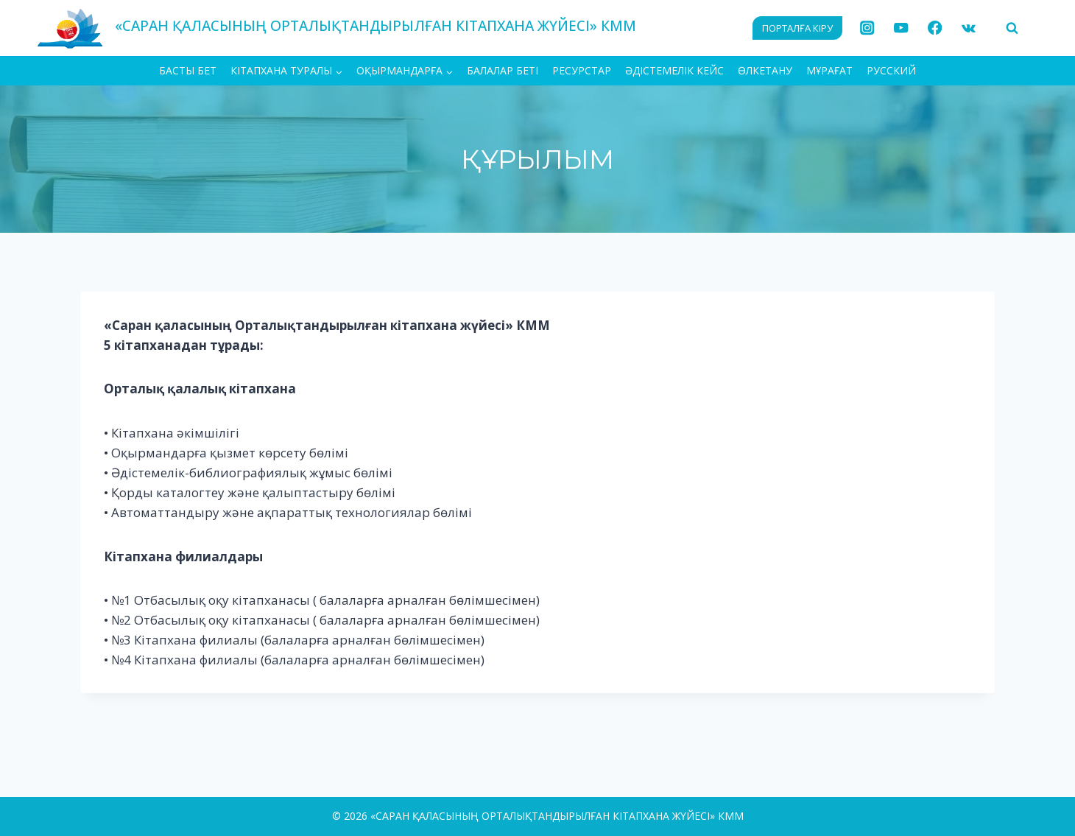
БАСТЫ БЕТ (187, 70)
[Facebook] (934, 28)
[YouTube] (901, 28)
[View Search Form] (1011, 28)
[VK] (968, 28)
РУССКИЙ (891, 70)
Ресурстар (581, 70)
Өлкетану (765, 70)
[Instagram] (867, 28)
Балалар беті (502, 70)
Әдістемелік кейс (674, 70)
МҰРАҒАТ (829, 70)
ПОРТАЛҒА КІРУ (797, 28)
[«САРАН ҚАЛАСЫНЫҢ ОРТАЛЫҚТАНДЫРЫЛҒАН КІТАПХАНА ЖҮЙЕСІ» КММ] (336, 27)
